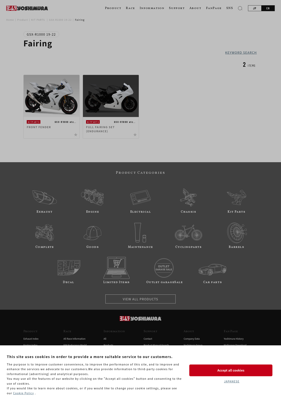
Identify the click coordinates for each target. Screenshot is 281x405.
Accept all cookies (231, 370)
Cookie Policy (23, 393)
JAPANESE (231, 381)
